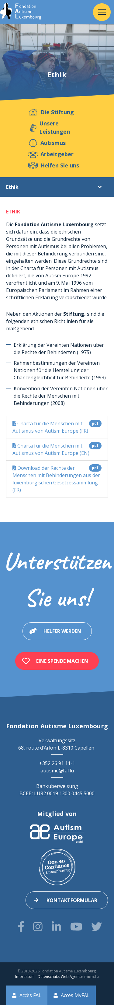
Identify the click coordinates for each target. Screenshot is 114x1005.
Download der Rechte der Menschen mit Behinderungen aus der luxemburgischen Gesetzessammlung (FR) (57, 478)
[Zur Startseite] (20, 12)
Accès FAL (30, 995)
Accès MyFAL (75, 995)
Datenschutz (48, 976)
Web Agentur (72, 976)
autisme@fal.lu (57, 770)
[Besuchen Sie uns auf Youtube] (76, 926)
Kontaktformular (72, 900)
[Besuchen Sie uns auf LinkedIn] (56, 926)
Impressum (25, 976)
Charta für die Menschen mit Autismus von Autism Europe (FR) (57, 427)
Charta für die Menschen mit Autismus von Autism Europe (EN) (57, 449)
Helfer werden (62, 631)
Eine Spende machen (62, 661)
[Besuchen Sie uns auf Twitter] (96, 926)
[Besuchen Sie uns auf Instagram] (38, 926)
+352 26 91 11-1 (57, 763)
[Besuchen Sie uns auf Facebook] (21, 926)
